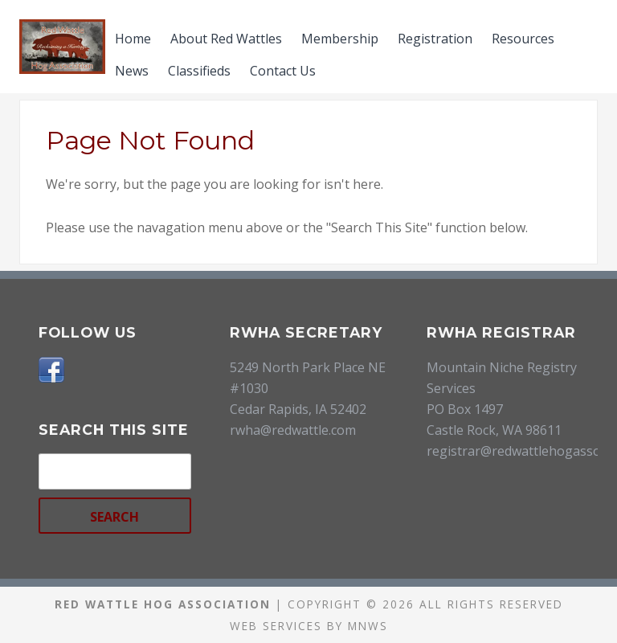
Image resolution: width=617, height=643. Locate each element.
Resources (523, 38)
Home (133, 38)
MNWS (368, 625)
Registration (435, 38)
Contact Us (283, 70)
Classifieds (199, 70)
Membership (339, 38)
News (132, 70)
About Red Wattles (226, 38)
